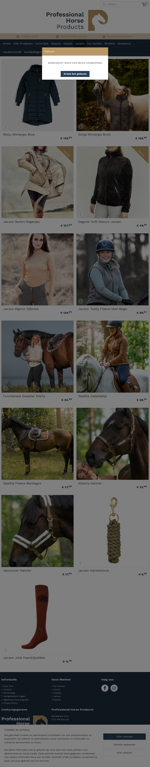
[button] (75, 74)
